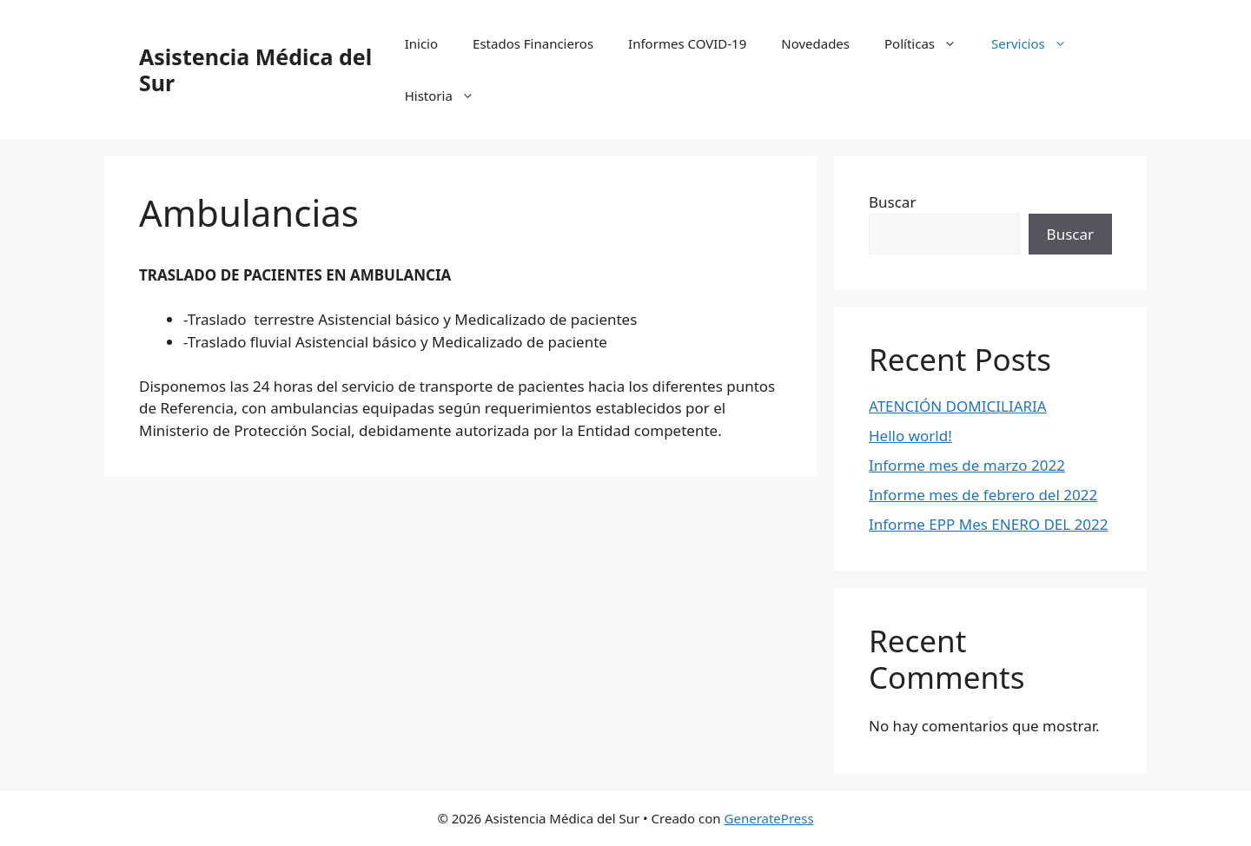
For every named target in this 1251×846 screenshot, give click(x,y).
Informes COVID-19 (687, 43)
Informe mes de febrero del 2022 (983, 495)
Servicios (1037, 43)
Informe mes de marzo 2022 (967, 465)
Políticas (929, 43)
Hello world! (910, 436)
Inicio (421, 43)
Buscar (892, 202)
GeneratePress (769, 818)
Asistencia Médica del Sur (255, 69)
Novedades (815, 43)
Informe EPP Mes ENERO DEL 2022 (989, 524)
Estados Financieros (533, 43)
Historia (448, 95)
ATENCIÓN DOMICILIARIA (958, 406)
